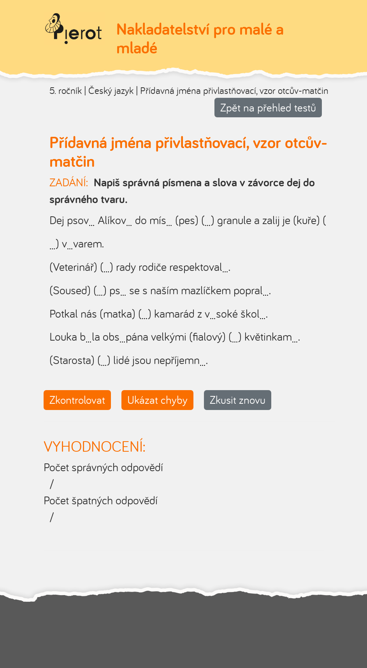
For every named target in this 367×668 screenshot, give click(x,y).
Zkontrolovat (77, 399)
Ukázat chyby (157, 399)
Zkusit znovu (237, 399)
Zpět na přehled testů (268, 107)
